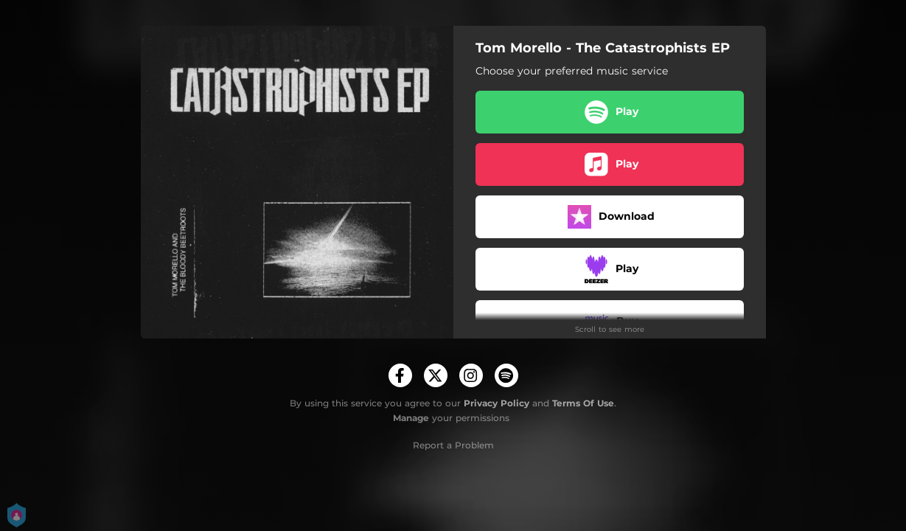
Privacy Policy (496, 403)
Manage (411, 417)
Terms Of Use (583, 403)
